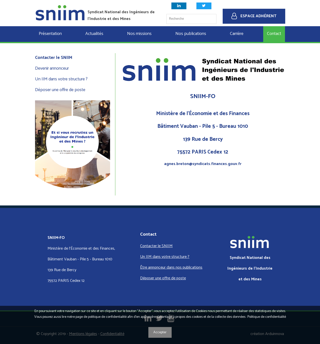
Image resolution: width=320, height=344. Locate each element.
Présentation (50, 33)
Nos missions (139, 33)
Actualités (94, 33)
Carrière (236, 33)
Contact (274, 33)
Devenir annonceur (52, 68)
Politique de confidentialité (266, 317)
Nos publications (190, 33)
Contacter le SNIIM (53, 57)
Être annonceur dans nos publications (171, 267)
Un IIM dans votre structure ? (61, 79)
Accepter (160, 332)
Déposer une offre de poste (60, 90)
